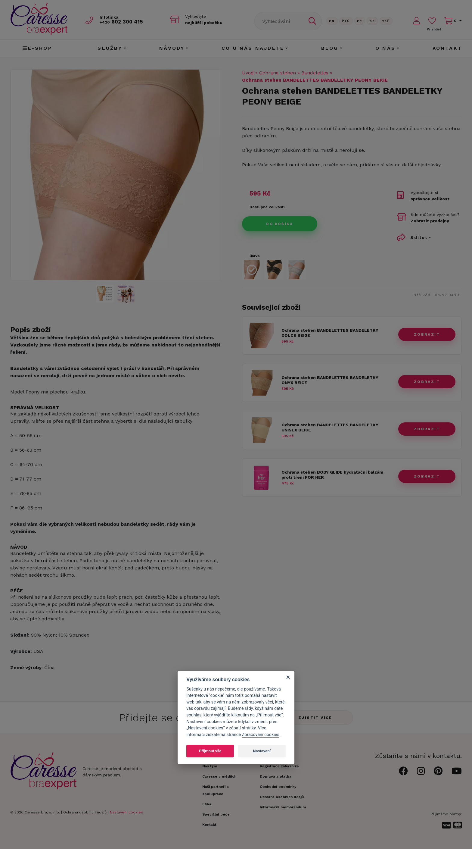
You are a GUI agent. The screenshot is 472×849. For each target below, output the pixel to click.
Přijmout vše (210, 751)
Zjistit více (315, 718)
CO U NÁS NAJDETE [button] (253, 48)
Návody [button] (172, 48)
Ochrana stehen (277, 73)
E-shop (37, 48)
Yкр (386, 21)
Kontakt (447, 48)
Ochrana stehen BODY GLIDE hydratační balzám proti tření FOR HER (332, 475)
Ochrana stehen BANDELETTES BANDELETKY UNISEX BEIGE (329, 427)
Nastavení (262, 751)
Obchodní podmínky (278, 787)
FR (359, 21)
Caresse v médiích (219, 776)
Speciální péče (216, 814)
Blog (330, 48)
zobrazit (427, 334)
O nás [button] (385, 48)
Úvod (248, 73)
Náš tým (209, 766)
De (372, 21)
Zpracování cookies (260, 734)
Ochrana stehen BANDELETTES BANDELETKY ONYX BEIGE (329, 380)
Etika (206, 804)
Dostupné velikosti (267, 207)
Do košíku (279, 224)
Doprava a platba (275, 776)
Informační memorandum (283, 807)
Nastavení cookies (126, 812)
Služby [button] (110, 48)
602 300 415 (122, 21)
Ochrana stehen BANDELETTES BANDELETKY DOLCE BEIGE (329, 333)
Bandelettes (314, 73)
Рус (346, 21)
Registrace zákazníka (279, 766)
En (332, 21)
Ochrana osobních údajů (85, 812)
